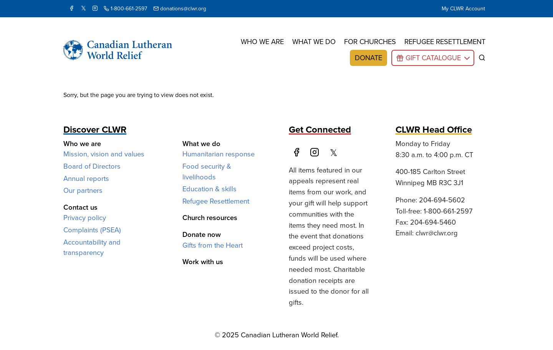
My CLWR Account (463, 9)
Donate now (201, 234)
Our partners (83, 190)
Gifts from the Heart (212, 245)
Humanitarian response (218, 154)
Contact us (80, 207)
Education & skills (209, 189)
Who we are (262, 41)
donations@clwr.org (179, 9)
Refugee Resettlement (215, 201)
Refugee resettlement (444, 41)
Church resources (209, 217)
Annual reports (86, 178)
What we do (314, 41)
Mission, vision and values (103, 154)
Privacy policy (84, 217)
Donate (368, 58)
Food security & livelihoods (206, 171)
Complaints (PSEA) (92, 230)
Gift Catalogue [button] (433, 58)
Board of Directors (92, 166)
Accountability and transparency (92, 247)
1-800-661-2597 (125, 9)
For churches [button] (370, 41)
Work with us (202, 261)
